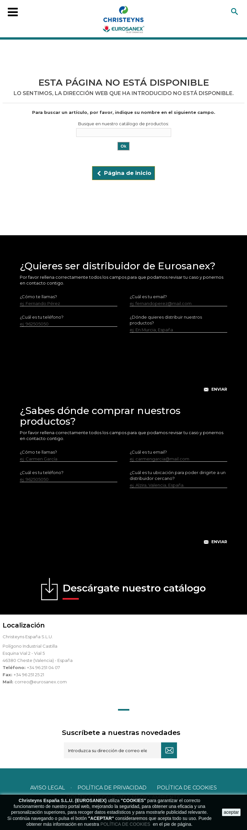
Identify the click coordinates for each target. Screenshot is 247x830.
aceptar (231, 812)
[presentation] (123, 367)
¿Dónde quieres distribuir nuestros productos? (166, 319)
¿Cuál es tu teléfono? (42, 317)
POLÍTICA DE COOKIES (126, 824)
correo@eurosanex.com (41, 681)
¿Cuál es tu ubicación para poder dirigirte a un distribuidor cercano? (178, 475)
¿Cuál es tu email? (148, 296)
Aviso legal (47, 788)
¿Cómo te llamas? (38, 296)
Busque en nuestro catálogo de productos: (123, 123)
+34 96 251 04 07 (43, 667)
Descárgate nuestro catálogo (134, 591)
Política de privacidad (112, 788)
